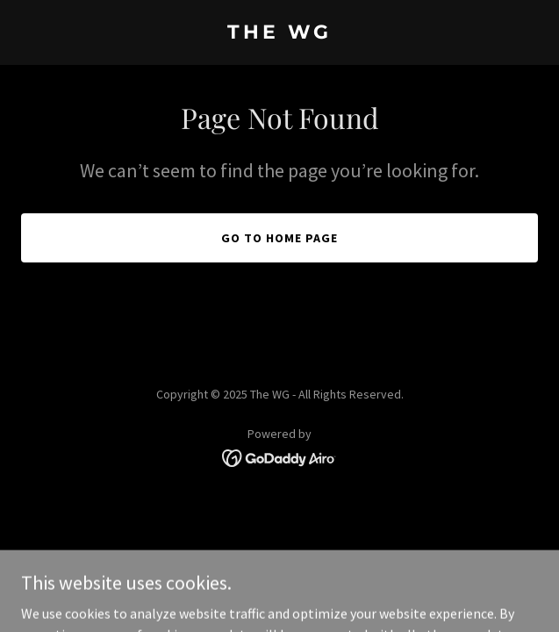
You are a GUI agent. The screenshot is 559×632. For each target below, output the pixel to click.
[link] (279, 33)
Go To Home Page (279, 238)
